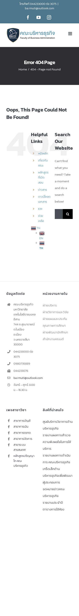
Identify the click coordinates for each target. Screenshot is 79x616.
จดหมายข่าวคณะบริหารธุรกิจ (54, 492)
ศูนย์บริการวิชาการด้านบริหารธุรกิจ (58, 425)
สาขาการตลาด (22, 433)
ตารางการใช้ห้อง (53, 509)
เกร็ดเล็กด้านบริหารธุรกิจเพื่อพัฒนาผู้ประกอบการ (57, 475)
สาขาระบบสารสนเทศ (19, 447)
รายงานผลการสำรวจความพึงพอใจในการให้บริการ (57, 442)
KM (40, 209)
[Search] (68, 214)
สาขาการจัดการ (22, 439)
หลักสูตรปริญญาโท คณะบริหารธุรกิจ (23, 461)
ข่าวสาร (42, 190)
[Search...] (59, 214)
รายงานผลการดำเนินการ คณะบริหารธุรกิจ (56, 458)
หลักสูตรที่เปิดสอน (43, 177)
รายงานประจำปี (53, 502)
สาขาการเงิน (20, 426)
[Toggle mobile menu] (70, 33)
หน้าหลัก (43, 153)
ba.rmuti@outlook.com (39, 8)
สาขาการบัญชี (22, 421)
